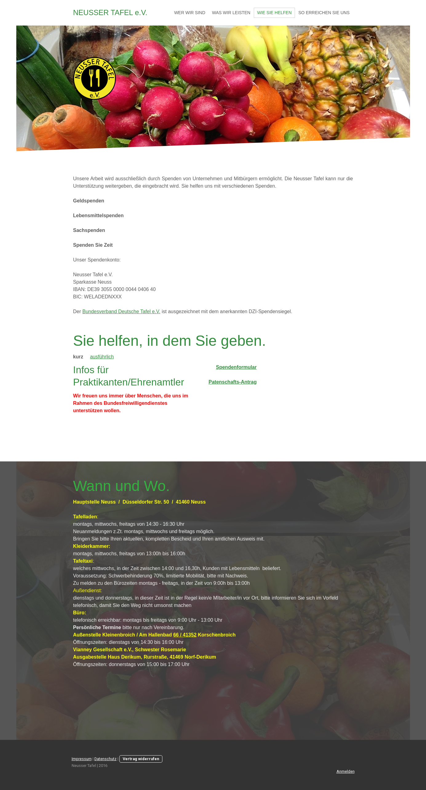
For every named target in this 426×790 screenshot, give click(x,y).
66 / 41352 (185, 634)
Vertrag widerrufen (141, 758)
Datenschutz (105, 758)
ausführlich (102, 356)
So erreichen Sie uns (323, 12)
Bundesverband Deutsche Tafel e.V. (121, 311)
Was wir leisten (231, 12)
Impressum (82, 758)
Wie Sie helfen (274, 12)
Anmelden (345, 771)
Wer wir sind (189, 12)
